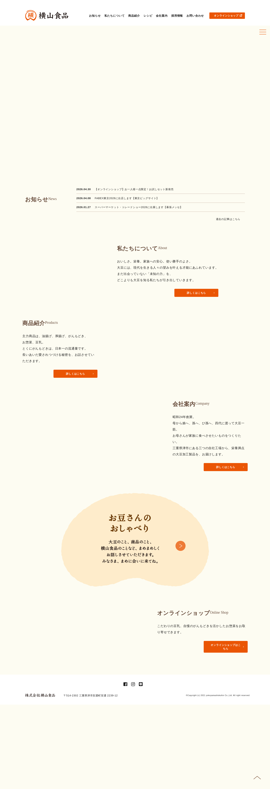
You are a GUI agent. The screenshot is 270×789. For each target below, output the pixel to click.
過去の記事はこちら (229, 219)
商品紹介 (134, 15)
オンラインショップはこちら (226, 713)
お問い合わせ (195, 15)
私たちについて (114, 15)
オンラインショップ (228, 15)
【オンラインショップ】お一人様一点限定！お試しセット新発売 (134, 189)
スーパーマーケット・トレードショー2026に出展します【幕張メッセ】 (139, 207)
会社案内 (161, 15)
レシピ (148, 15)
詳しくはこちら (196, 292)
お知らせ (95, 15)
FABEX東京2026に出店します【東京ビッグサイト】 (127, 198)
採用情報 (177, 15)
